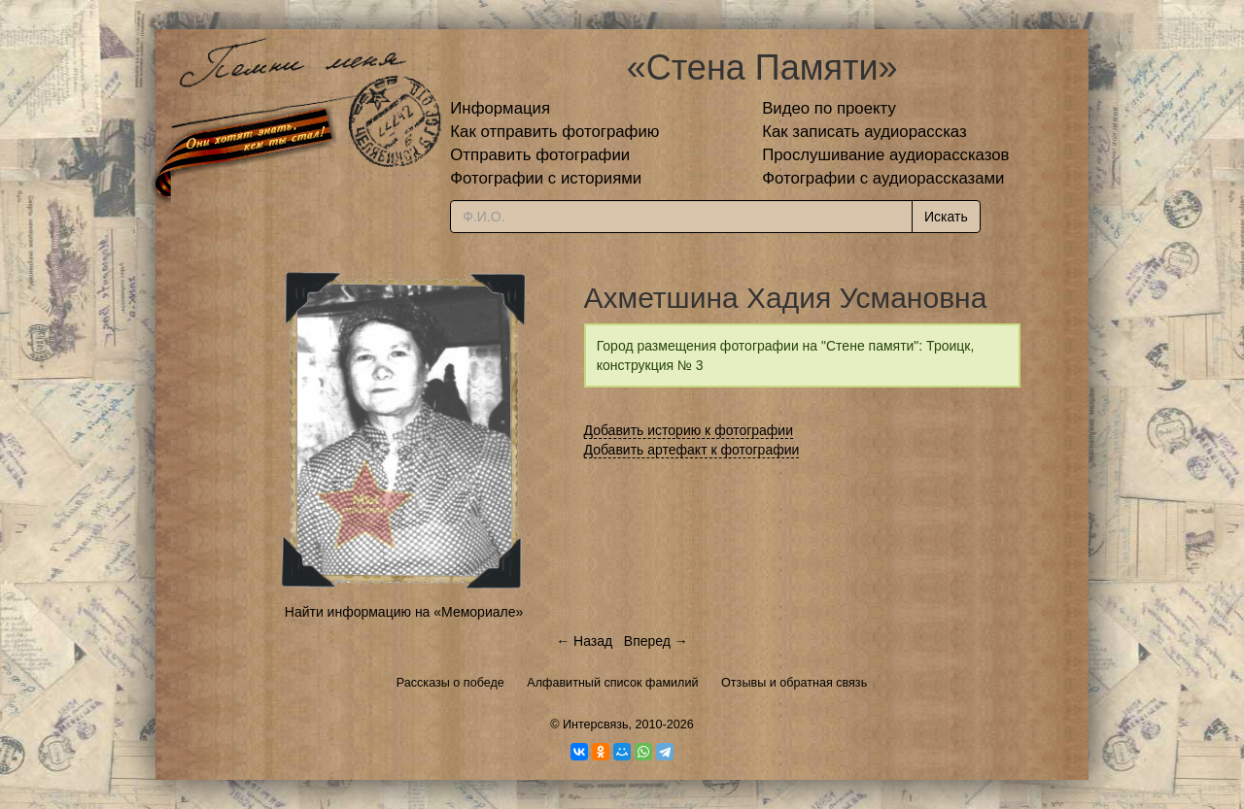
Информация (500, 108)
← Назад (584, 641)
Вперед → (656, 641)
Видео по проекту (829, 108)
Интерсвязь (596, 724)
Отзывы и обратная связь (794, 683)
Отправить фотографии (540, 155)
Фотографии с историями (545, 178)
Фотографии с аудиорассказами (883, 178)
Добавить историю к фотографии (689, 430)
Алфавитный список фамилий (612, 683)
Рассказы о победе (450, 683)
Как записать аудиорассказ (864, 131)
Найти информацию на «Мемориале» (404, 612)
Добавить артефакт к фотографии (692, 449)
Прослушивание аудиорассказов (885, 155)
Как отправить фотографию (554, 131)
